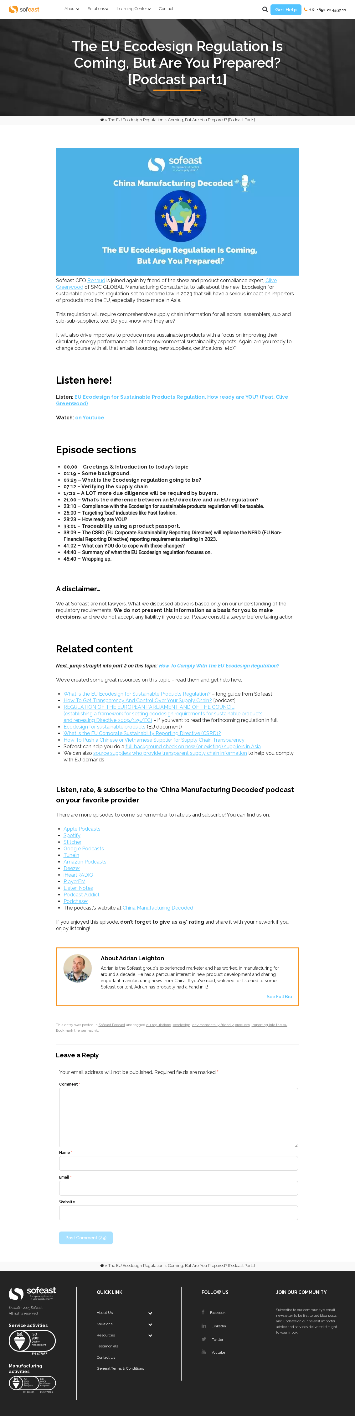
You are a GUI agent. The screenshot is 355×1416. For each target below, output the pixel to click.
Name (66, 1152)
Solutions (96, 8)
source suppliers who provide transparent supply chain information (170, 753)
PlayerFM (74, 881)
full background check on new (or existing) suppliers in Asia (193, 746)
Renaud (96, 280)
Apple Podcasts (82, 829)
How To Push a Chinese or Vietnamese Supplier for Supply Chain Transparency (154, 740)
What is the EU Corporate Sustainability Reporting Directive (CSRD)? (142, 733)
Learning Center (132, 8)
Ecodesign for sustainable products (105, 727)
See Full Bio (279, 996)
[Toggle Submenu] (150, 1313)
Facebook (213, 1313)
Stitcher (72, 842)
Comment (69, 1084)
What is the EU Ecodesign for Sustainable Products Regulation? (137, 694)
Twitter (212, 1340)
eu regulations (158, 1025)
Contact (166, 8)
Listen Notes (78, 888)
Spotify (72, 835)
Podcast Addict (82, 895)
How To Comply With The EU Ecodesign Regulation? (219, 666)
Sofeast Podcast (112, 1025)
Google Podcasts (84, 849)
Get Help (286, 10)
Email (65, 1177)
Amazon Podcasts (85, 862)
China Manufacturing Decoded (158, 908)
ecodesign (181, 1025)
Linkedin (214, 1326)
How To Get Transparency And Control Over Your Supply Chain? (138, 700)
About (70, 8)
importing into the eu (269, 1025)
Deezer (72, 868)
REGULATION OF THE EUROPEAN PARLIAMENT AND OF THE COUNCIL (149, 707)
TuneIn (71, 855)
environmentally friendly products (221, 1025)
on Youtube (89, 418)
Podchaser (76, 901)
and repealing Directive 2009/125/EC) (108, 720)
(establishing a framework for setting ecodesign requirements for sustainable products (163, 714)
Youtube (213, 1353)
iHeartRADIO (78, 875)
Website (67, 1202)
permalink (89, 1030)
